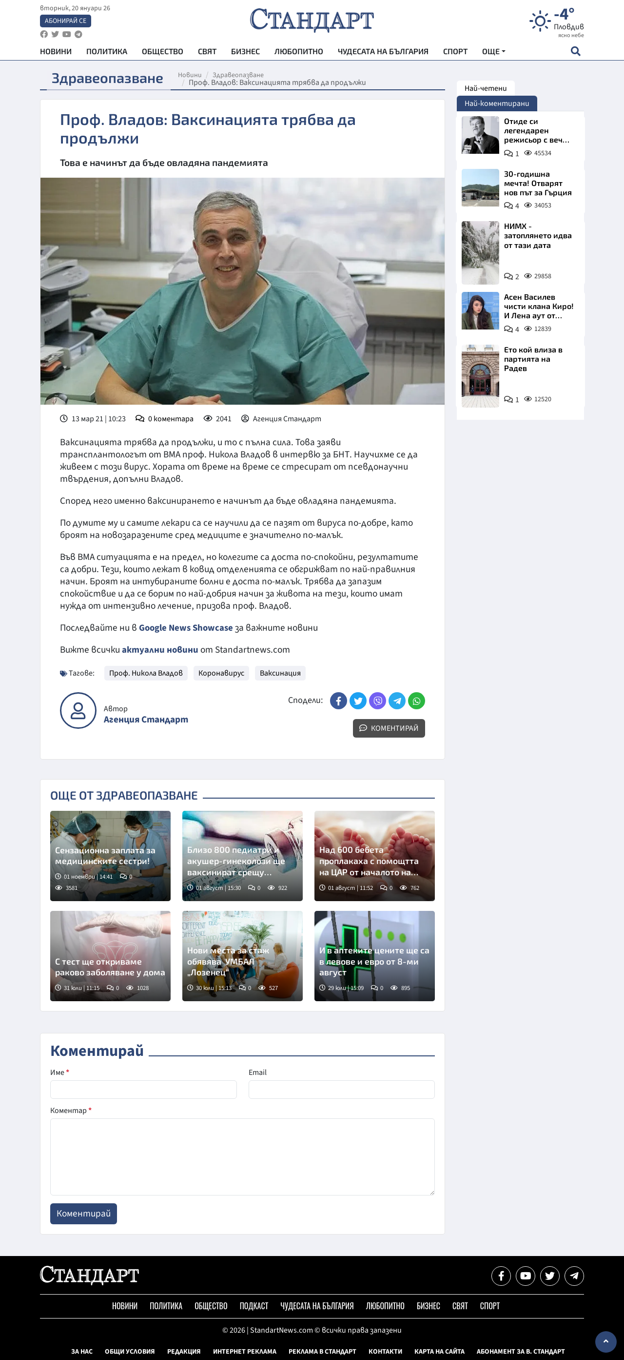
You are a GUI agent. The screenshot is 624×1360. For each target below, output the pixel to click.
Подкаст (254, 1306)
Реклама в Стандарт (322, 1352)
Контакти (385, 1352)
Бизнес (245, 54)
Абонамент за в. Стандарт (521, 1352)
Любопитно (298, 54)
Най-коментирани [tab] (497, 103)
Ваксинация (280, 673)
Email (258, 1072)
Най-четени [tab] (486, 88)
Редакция (184, 1352)
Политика (106, 54)
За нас (82, 1352)
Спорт (455, 54)
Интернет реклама (244, 1352)
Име (59, 1072)
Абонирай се (65, 22)
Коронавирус (221, 673)
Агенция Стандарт (146, 719)
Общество (162, 54)
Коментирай (389, 728)
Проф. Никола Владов (146, 673)
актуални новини (160, 650)
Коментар (71, 1110)
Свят (207, 54)
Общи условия (130, 1352)
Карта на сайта (439, 1352)
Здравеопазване (243, 75)
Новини (56, 54)
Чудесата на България (383, 54)
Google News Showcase (187, 628)
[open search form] (575, 54)
